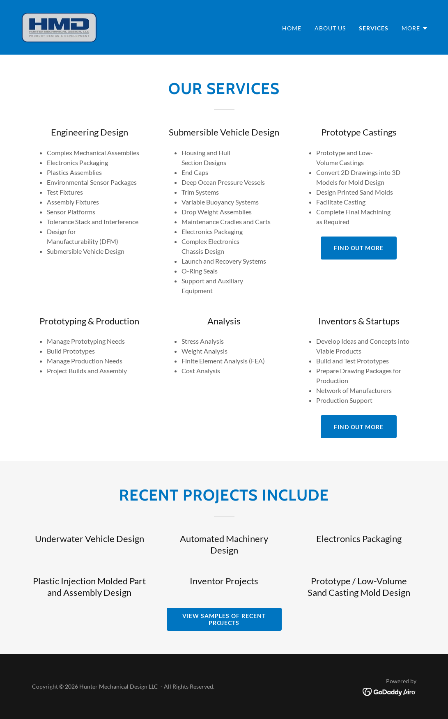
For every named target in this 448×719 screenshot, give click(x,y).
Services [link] (373, 28)
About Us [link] (330, 28)
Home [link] (291, 28)
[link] (59, 26)
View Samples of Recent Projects (224, 619)
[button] (415, 28)
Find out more (359, 247)
